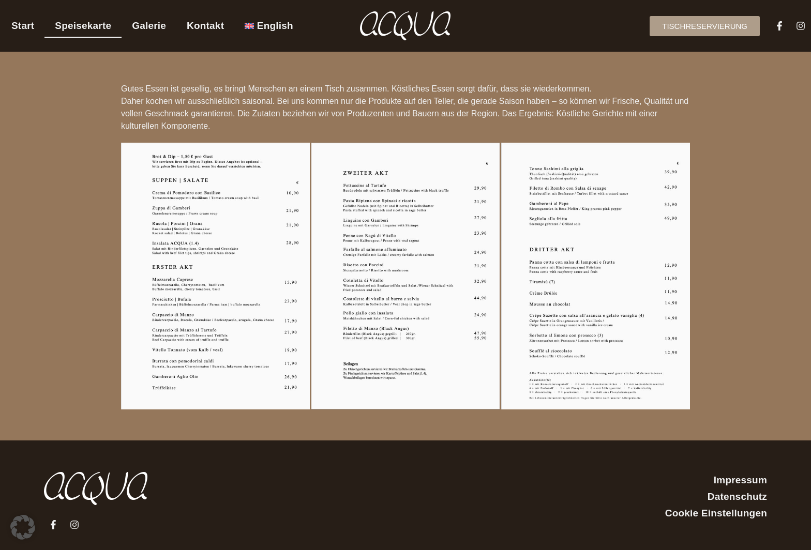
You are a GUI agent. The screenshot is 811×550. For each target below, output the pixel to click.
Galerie (149, 25)
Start (22, 25)
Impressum (740, 480)
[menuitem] (269, 26)
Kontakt (205, 25)
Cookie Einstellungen (716, 513)
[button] (23, 527)
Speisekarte (83, 25)
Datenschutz (737, 496)
